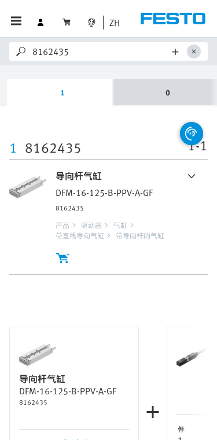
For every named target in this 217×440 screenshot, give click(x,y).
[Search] (100, 51)
